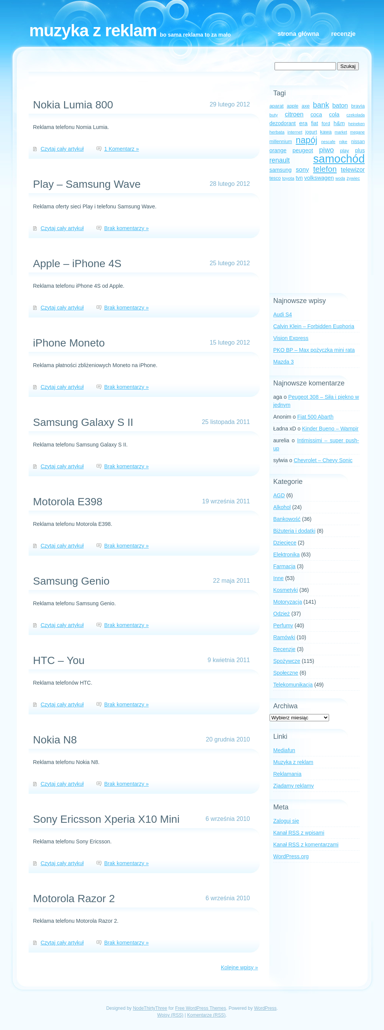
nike (343, 141)
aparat (277, 106)
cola (334, 114)
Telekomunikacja (293, 685)
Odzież (281, 614)
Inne (278, 578)
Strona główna (298, 34)
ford (325, 123)
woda (340, 178)
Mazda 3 (283, 362)
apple (292, 106)
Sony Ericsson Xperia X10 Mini (106, 819)
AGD (279, 495)
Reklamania (287, 774)
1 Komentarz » (121, 149)
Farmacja (284, 566)
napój (307, 140)
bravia (358, 106)
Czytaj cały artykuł (62, 149)
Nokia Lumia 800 (73, 105)
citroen (294, 114)
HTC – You (59, 660)
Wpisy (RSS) (170, 1015)
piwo (326, 150)
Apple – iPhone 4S (77, 263)
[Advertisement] (317, 237)
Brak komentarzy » (126, 228)
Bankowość (287, 519)
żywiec (353, 178)
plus (360, 150)
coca (316, 114)
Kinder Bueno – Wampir (330, 429)
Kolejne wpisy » (239, 967)
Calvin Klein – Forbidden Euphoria (313, 326)
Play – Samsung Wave (87, 184)
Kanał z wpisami (299, 833)
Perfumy (283, 625)
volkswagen (319, 178)
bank (321, 105)
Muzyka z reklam (93, 30)
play (344, 150)
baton (340, 105)
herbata (277, 131)
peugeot (302, 150)
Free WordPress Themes (200, 1008)
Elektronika (286, 554)
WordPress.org (291, 856)
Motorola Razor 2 (74, 898)
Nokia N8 (55, 740)
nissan (358, 141)
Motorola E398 (68, 502)
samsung (281, 170)
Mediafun (284, 750)
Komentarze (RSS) (206, 1015)
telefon (325, 168)
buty (274, 114)
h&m (339, 123)
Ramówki (284, 637)
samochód (339, 158)
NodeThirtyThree (150, 1008)
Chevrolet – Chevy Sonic (323, 460)
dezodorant (283, 123)
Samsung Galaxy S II (83, 422)
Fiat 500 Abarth (315, 417)
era (303, 123)
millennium (281, 141)
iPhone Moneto (69, 343)
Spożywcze (286, 661)
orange (278, 150)
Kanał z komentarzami (306, 844)
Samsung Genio (71, 581)
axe (306, 106)
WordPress (265, 1008)
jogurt (311, 132)
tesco (275, 178)
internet (295, 131)
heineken (356, 123)
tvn (299, 178)
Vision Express (290, 338)
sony (302, 169)
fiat (314, 123)
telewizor (353, 169)
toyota (288, 178)
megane (357, 132)
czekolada (356, 115)
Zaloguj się (286, 821)
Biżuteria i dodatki (294, 531)
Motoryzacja (287, 602)
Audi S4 (282, 314)
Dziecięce (285, 543)
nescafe (328, 141)
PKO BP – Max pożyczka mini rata (314, 350)
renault (280, 160)
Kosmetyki (285, 590)
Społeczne (285, 673)
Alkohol (282, 507)
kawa (326, 132)
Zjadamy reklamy (293, 786)
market (341, 132)
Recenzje (343, 34)
